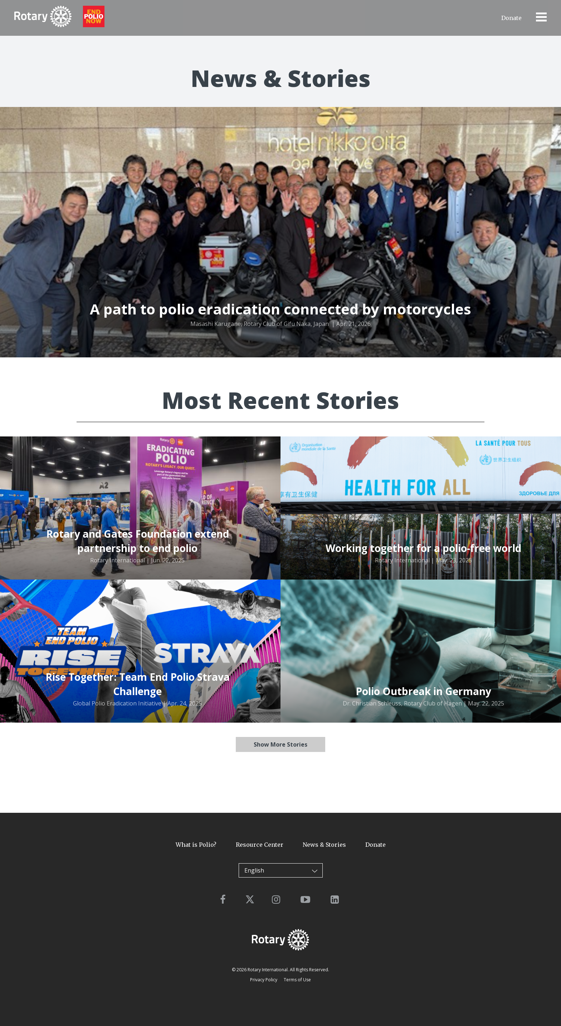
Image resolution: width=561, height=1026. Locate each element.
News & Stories (324, 844)
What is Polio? (196, 844)
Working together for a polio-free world (423, 548)
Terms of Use (297, 980)
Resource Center (259, 844)
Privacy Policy (263, 980)
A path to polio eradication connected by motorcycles (280, 309)
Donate (511, 17)
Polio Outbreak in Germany (423, 691)
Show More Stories (280, 744)
